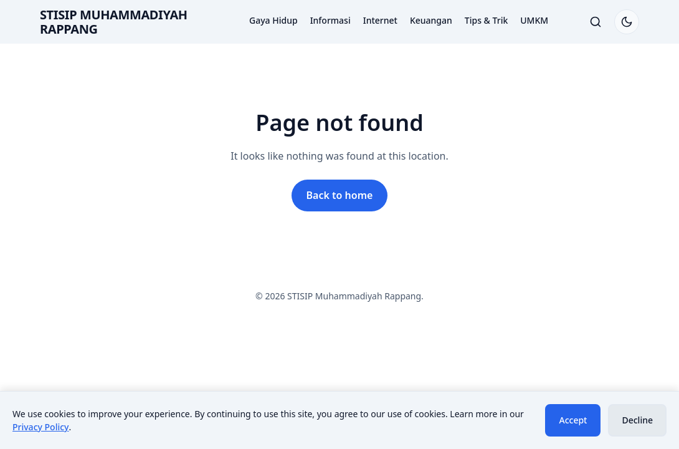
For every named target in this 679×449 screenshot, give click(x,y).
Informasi (330, 20)
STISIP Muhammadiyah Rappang (114, 21)
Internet (380, 20)
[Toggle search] (595, 22)
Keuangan (431, 20)
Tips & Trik (486, 20)
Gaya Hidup (273, 20)
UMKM (534, 20)
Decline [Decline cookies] (637, 420)
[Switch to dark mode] (626, 21)
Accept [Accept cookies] (573, 420)
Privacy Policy (40, 427)
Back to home (339, 195)
